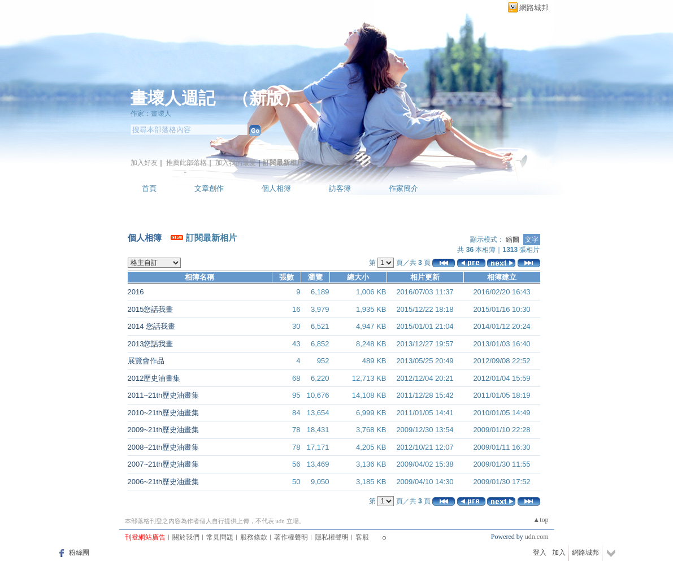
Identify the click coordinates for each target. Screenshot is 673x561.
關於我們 (185, 537)
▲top (540, 520)
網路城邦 (534, 7)
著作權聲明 (291, 537)
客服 (362, 537)
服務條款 (253, 537)
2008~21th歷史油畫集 (163, 447)
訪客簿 (340, 188)
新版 (266, 98)
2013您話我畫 (150, 344)
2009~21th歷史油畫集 (163, 429)
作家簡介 (403, 188)
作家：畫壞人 (151, 114)
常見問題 (219, 537)
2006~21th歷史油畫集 (163, 481)
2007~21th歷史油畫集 (163, 464)
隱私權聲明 (332, 537)
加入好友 (144, 163)
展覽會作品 (146, 360)
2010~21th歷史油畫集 (163, 412)
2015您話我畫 (150, 309)
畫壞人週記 (173, 98)
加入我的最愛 (235, 163)
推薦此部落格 (186, 163)
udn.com (537, 537)
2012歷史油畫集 (154, 378)
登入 (539, 552)
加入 (559, 552)
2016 (136, 292)
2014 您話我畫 (152, 326)
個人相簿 (276, 188)
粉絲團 (79, 552)
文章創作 (209, 188)
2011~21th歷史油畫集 (163, 395)
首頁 (149, 188)
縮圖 (512, 239)
